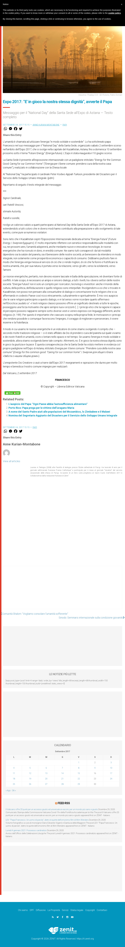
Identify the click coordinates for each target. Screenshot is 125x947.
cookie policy (114, 13)
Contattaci (102, 910)
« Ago (8, 790)
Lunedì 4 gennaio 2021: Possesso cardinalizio (26, 830)
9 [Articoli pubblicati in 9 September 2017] (94, 768)
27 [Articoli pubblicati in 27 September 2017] (46, 784)
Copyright (90, 910)
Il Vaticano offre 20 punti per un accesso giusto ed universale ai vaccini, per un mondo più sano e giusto (52, 809)
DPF (32, 910)
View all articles (11, 461)
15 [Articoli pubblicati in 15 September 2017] (79, 773)
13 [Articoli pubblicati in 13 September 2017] (46, 773)
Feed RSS (64, 803)
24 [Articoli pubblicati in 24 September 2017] (111, 779)
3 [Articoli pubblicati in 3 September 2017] (111, 762)
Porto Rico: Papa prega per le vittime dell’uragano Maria (41, 407)
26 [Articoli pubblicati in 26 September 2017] (30, 784)
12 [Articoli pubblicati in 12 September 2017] (30, 773)
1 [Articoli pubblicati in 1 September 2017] (78, 762)
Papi (65, 125)
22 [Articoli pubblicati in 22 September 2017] (79, 779)
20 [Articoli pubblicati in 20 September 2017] (46, 779)
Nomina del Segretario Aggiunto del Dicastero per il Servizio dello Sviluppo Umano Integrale (63, 415)
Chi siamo (23, 910)
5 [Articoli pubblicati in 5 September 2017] (30, 768)
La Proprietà (54, 910)
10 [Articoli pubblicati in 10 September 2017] (111, 768)
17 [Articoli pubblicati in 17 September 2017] (111, 773)
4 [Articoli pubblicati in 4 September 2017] (13, 768)
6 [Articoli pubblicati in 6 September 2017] (46, 768)
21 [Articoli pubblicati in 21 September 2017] (62, 779)
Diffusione (41, 910)
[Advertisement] (62, 590)
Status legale (76, 910)
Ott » (14, 790)
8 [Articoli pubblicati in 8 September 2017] (78, 768)
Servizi (65, 910)
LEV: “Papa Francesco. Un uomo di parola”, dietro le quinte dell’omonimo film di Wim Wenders (47, 820)
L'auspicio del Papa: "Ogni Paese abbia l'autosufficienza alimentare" (48, 403)
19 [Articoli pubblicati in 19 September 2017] (30, 779)
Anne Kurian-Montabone (46, 125)
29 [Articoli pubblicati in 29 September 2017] (79, 784)
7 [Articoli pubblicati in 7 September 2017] (62, 768)
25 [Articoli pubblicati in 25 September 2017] (14, 784)
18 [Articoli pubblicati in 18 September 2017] (14, 779)
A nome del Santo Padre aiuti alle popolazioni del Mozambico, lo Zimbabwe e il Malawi (59, 411)
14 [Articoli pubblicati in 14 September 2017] (62, 773)
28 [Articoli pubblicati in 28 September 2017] (62, 784)
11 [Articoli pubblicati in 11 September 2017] (14, 773)
